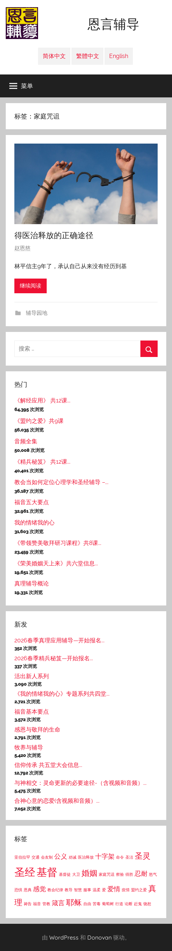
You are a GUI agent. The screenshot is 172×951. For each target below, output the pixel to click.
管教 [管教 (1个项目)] (46, 904)
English (118, 56)
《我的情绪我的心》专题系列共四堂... (62, 693)
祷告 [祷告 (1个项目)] (28, 904)
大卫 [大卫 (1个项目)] (76, 874)
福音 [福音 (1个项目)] (37, 904)
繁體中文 (87, 56)
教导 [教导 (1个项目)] (69, 890)
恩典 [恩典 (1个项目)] (28, 890)
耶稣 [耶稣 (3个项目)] (74, 902)
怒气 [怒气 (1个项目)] (153, 874)
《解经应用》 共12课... (42, 400)
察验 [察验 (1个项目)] (120, 874)
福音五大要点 (31, 502)
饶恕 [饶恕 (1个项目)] (147, 904)
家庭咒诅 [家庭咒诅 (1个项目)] (107, 874)
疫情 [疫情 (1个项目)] (126, 890)
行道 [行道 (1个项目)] (119, 904)
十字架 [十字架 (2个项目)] (105, 856)
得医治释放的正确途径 (53, 235)
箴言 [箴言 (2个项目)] (58, 903)
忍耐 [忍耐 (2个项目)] (141, 873)
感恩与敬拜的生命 (37, 729)
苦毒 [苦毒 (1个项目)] (97, 904)
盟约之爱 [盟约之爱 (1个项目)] (139, 890)
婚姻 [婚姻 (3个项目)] (89, 873)
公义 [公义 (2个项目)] (60, 856)
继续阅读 (30, 286)
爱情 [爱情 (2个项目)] (113, 889)
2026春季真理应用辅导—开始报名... (59, 640)
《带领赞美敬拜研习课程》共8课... (57, 543)
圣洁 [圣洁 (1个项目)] (129, 857)
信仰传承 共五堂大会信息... (48, 765)
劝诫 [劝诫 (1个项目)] (72, 857)
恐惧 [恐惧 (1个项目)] (18, 890)
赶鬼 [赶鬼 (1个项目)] (138, 904)
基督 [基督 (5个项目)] (47, 872)
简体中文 (54, 56)
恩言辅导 (113, 24)
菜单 (21, 86)
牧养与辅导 (28, 747)
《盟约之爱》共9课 (39, 420)
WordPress (64, 937)
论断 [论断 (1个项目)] (129, 904)
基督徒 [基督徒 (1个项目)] (65, 874)
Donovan (99, 937)
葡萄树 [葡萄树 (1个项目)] (108, 904)
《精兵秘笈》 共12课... (42, 461)
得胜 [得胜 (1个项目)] (129, 874)
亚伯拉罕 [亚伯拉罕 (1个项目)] (22, 857)
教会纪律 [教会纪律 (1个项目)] (55, 890)
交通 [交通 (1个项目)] (35, 857)
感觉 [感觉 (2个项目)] (39, 889)
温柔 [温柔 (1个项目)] (97, 890)
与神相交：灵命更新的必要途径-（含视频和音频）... (80, 782)
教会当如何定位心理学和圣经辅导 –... (61, 482)
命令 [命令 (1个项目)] (120, 857)
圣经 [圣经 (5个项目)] (24, 872)
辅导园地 (35, 313)
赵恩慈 (22, 248)
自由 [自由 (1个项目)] (87, 904)
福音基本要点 (31, 711)
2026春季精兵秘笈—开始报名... (53, 658)
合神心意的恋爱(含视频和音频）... (56, 800)
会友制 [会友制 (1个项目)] (47, 857)
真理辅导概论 (31, 583)
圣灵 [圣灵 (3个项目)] (142, 855)
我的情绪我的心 (34, 522)
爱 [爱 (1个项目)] (104, 890)
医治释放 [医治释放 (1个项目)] (86, 857)
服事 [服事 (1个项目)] (87, 890)
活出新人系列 (31, 676)
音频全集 (25, 441)
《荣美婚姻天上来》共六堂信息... (56, 563)
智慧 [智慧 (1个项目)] (78, 890)
